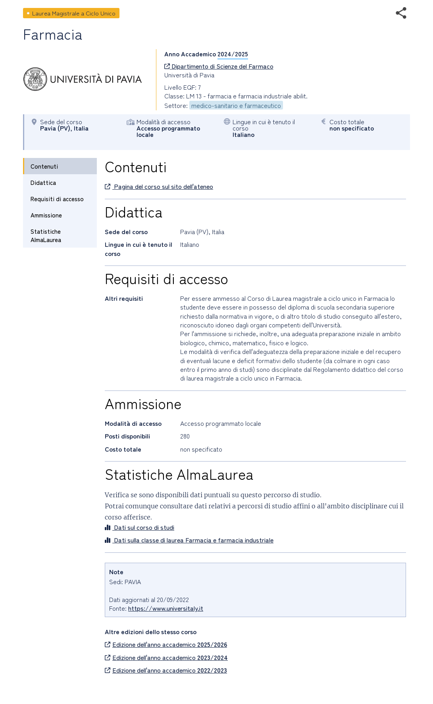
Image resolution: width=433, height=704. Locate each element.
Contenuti (44, 166)
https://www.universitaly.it (165, 608)
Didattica (43, 182)
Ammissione (46, 215)
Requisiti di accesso (57, 198)
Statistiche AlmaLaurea (46, 235)
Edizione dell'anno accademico (166, 644)
